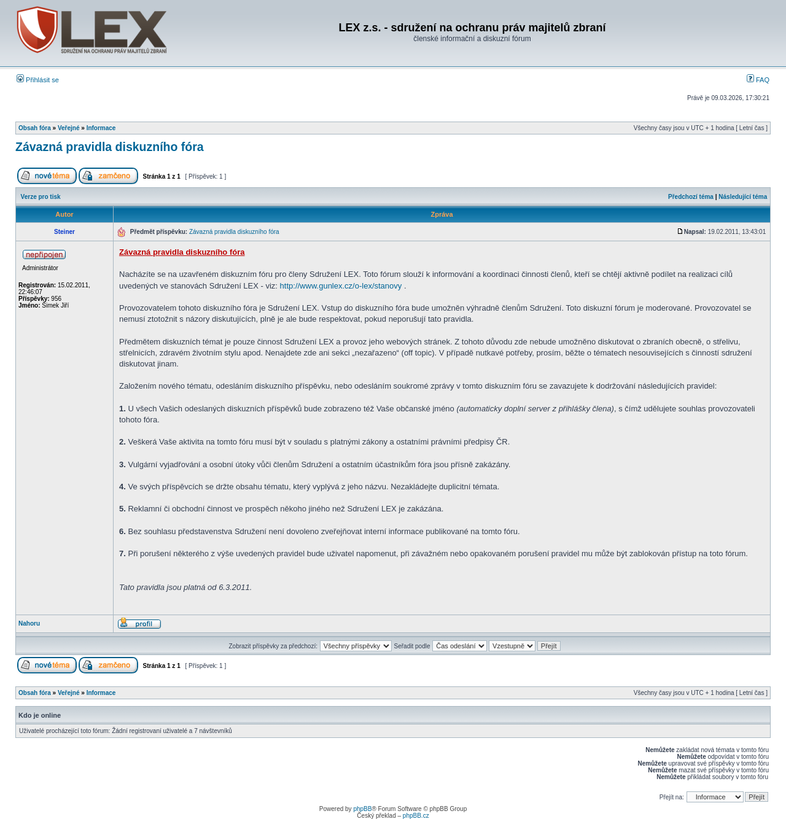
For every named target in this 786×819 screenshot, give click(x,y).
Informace (101, 128)
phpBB (362, 808)
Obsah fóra (34, 128)
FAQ (758, 79)
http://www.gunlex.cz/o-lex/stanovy (341, 285)
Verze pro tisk (41, 196)
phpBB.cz (416, 815)
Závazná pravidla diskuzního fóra (109, 146)
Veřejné (69, 128)
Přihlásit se (38, 79)
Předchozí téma (691, 196)
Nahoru (29, 623)
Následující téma (742, 196)
